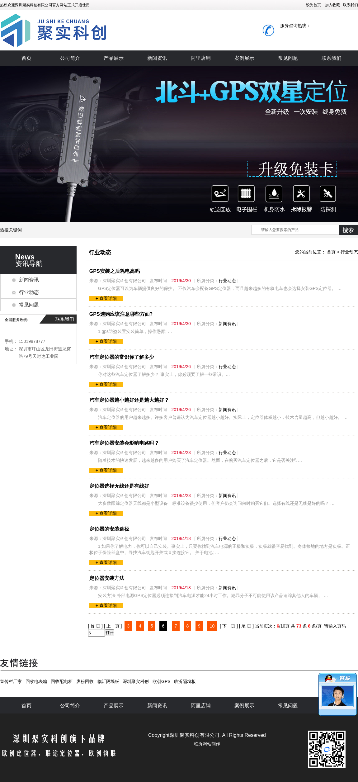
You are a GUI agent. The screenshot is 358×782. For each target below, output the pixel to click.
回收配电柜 (62, 681)
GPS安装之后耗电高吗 (114, 271)
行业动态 (29, 292)
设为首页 (313, 5)
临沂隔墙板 (108, 681)
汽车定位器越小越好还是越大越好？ (129, 400)
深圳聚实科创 (136, 681)
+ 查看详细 (106, 298)
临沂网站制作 (207, 743)
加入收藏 (332, 5)
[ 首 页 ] (95, 625)
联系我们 (350, 5)
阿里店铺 (201, 58)
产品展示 (114, 58)
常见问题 (288, 58)
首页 (26, 58)
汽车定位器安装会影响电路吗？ (124, 443)
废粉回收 (85, 681)
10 (212, 625)
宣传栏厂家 (11, 681)
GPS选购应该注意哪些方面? (121, 314)
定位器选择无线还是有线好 (119, 486)
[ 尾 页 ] (246, 625)
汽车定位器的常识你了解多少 (121, 357)
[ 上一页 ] (113, 625)
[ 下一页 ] (229, 625)
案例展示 (244, 58)
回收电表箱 (36, 681)
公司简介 (70, 58)
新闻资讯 (157, 58)
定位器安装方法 (106, 578)
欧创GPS (162, 681)
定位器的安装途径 (109, 529)
